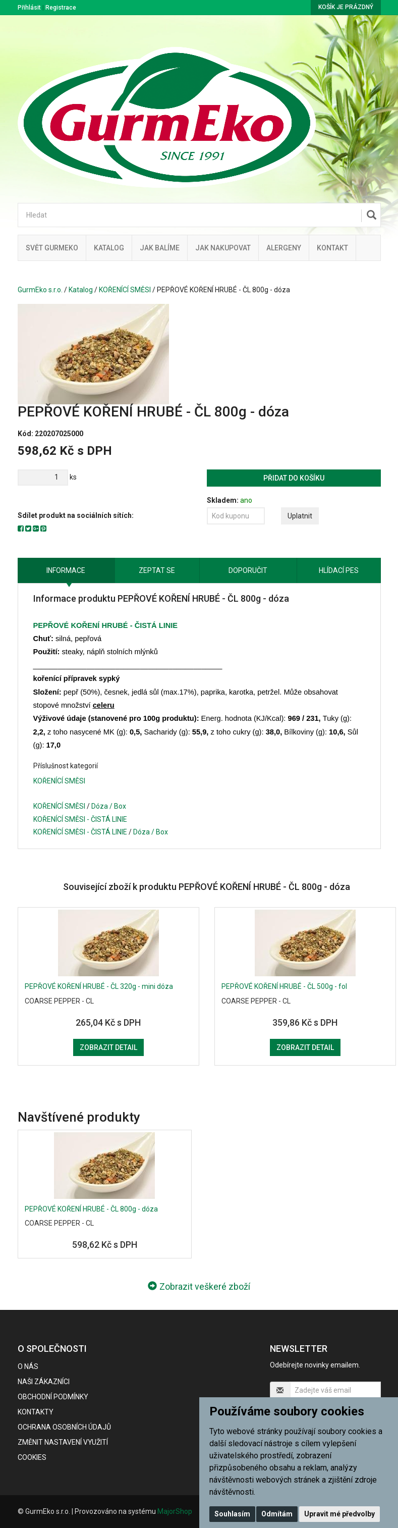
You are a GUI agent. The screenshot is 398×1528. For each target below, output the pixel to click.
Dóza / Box (108, 806)
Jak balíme (160, 248)
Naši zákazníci (44, 1382)
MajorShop (174, 1511)
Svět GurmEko (52, 248)
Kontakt (332, 248)
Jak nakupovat (223, 248)
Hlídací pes (339, 570)
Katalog (109, 248)
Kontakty (35, 1412)
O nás (28, 1366)
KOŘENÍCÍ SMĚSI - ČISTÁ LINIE (80, 819)
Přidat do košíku (293, 478)
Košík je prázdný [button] (345, 7)
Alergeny (283, 248)
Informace (65, 570)
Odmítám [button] (277, 1514)
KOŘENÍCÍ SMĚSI (125, 290)
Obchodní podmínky (53, 1397)
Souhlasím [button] (232, 1514)
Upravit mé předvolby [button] (339, 1514)
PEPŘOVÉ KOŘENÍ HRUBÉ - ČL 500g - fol (284, 986)
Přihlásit (29, 7)
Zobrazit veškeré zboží (199, 1286)
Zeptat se (157, 570)
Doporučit (248, 570)
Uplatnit (300, 516)
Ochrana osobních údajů (64, 1427)
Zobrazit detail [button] (108, 1047)
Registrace (60, 7)
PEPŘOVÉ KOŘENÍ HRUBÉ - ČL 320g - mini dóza (99, 986)
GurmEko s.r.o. (40, 290)
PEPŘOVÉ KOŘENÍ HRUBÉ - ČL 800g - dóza (91, 1209)
